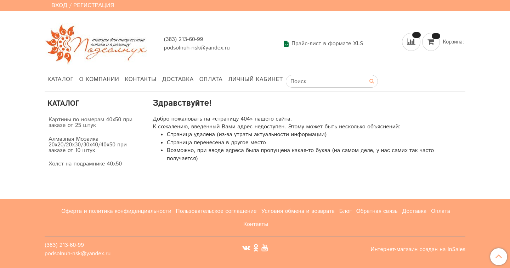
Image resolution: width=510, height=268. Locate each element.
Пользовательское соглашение (216, 211)
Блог (345, 211)
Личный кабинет (255, 79)
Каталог (60, 79)
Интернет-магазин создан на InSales (417, 249)
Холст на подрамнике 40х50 (85, 164)
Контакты (140, 79)
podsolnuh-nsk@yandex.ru (197, 48)
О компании (99, 79)
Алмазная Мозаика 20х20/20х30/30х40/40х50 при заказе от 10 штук (88, 145)
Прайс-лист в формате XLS (323, 44)
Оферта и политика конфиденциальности (116, 211)
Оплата (211, 79)
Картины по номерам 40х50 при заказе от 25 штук (90, 122)
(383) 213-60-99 (183, 39)
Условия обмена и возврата (298, 211)
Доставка (178, 79)
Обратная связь (377, 211)
